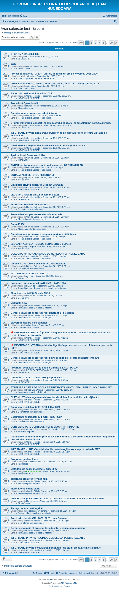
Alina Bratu (31, 325)
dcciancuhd (31, 256)
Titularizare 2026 (25, 474)
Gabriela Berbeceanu (36, 429)
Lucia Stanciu (33, 471)
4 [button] (99, 42)
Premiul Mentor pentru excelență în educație (36, 214)
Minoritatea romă (26, 108)
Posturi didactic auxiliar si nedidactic (34, 118)
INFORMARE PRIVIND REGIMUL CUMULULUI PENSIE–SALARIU (48, 537)
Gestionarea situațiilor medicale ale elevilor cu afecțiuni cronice (48, 145)
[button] (81, 43)
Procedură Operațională (25, 103)
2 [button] (91, 42)
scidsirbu (30, 76)
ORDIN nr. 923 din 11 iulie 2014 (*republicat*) (37, 377)
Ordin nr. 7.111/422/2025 (25, 54)
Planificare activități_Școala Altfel (30, 293)
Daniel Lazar (32, 66)
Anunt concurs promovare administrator (34, 113)
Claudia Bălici (32, 158)
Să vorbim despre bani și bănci (29, 322)
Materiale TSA (19, 303)
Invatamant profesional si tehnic (32, 392)
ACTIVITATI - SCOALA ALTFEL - (29, 273)
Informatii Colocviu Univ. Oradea (29, 204)
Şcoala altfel (23, 180)
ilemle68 (30, 168)
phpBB (49, 580)
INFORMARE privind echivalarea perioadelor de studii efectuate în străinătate (56, 547)
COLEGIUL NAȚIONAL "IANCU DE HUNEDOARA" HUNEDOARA (48, 253)
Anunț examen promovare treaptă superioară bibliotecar (43, 234)
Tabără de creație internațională (29, 478)
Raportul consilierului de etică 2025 (31, 93)
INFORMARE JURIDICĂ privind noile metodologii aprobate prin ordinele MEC (55, 449)
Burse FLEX (18, 224)
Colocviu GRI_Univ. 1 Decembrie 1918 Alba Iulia (38, 263)
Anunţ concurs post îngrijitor (28, 508)
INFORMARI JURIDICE (29, 98)
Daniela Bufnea (33, 207)
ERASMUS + (24, 160)
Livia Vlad (30, 286)
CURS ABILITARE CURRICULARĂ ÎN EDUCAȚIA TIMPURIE (45, 426)
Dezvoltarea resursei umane (31, 209)
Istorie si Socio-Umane (28, 327)
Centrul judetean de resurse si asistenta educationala (42, 288)
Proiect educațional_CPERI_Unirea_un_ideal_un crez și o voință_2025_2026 (55, 83)
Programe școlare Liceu (25, 459)
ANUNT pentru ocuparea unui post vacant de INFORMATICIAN (47, 165)
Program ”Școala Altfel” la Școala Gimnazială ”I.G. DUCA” (44, 367)
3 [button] (95, 42)
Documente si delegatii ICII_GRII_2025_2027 (36, 417)
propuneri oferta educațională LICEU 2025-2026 (38, 283)
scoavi (29, 115)
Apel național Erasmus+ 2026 (28, 155)
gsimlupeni (31, 246)
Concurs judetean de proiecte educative (36, 78)
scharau (30, 296)
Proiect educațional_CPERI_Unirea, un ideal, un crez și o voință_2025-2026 (54, 73)
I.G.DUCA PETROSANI (37, 370)
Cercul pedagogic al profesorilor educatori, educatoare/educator (48, 528)
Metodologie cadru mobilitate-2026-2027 (34, 469)
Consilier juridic (33, 56)
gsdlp (28, 177)
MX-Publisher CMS (69, 583)
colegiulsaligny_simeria (36, 511)
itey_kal (29, 276)
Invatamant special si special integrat (35, 308)
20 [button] (111, 42)
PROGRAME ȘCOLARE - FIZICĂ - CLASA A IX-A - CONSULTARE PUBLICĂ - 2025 (57, 498)
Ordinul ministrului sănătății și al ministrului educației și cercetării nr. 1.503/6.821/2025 (61, 123)
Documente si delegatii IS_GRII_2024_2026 (36, 407)
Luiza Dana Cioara (34, 390)
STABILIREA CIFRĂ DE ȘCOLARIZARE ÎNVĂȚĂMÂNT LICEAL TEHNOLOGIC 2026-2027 (61, 387)
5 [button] (103, 42)
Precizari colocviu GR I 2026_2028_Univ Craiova (39, 518)
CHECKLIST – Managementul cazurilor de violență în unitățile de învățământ (55, 397)
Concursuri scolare (26, 88)
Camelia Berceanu (34, 461)
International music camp (25, 488)
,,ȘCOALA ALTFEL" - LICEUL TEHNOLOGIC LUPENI (41, 244)
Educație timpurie (26, 431)
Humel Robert (32, 106)
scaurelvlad (31, 236)
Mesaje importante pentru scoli (32, 219)
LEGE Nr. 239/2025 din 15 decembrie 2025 (35, 194)
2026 (13, 63)
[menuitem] (23, 16)
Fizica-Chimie (24, 68)
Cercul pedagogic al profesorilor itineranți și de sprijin (42, 312)
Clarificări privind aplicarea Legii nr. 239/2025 (37, 184)
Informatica (23, 464)
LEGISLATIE (24, 59)
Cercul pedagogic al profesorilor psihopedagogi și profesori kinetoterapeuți (55, 357)
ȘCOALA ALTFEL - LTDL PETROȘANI (32, 175)
